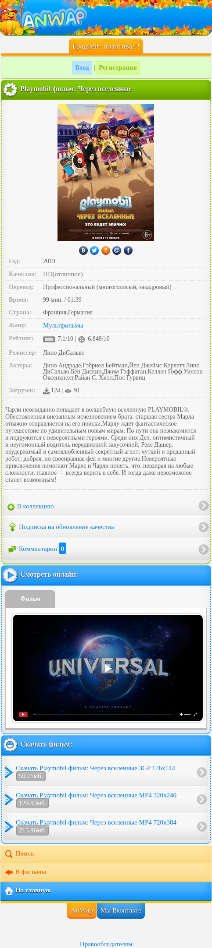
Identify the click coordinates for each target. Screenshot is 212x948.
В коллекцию (30, 507)
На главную (27, 891)
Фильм (30, 599)
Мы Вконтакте (121, 910)
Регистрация (118, 67)
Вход (82, 67)
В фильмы (25, 872)
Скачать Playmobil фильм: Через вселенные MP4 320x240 (96, 800)
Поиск (19, 854)
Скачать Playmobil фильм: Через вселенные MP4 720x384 (96, 827)
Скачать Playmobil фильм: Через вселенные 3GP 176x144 (95, 773)
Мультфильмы (63, 325)
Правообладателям (106, 944)
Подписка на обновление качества (60, 527)
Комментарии (36, 549)
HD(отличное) (63, 274)
